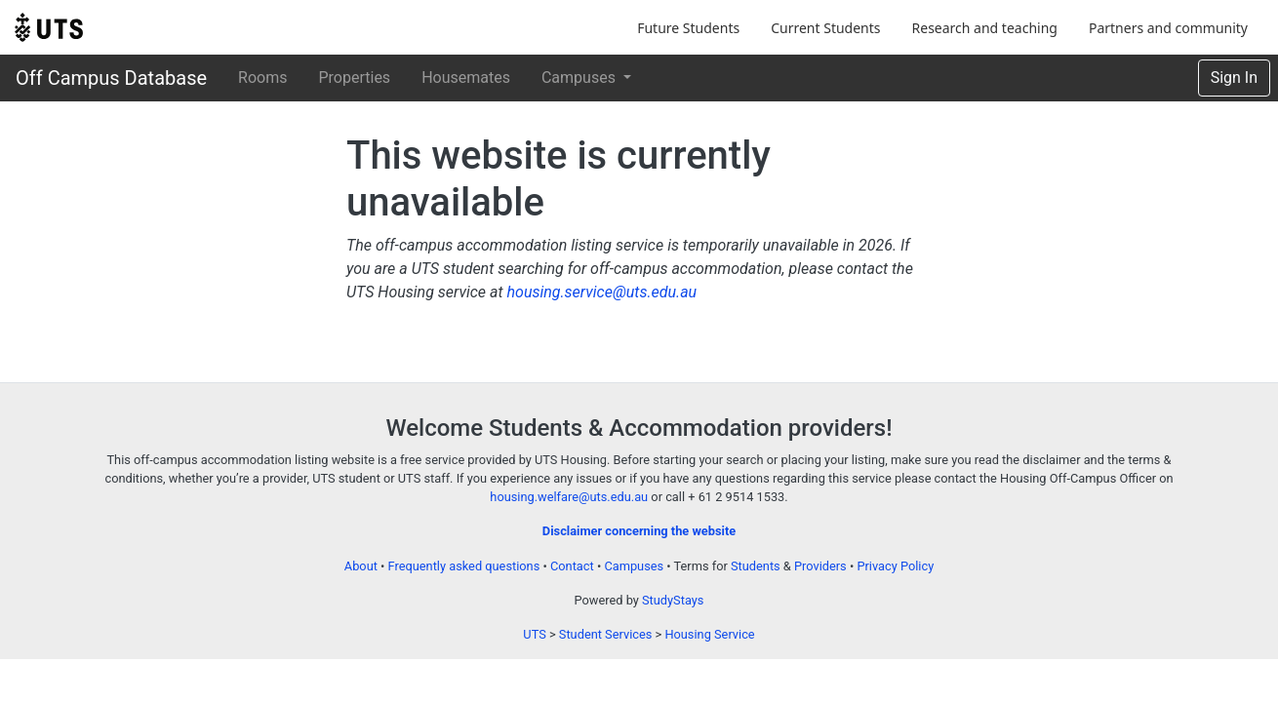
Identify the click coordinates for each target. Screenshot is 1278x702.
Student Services (606, 634)
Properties (354, 77)
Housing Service (709, 634)
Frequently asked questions (464, 566)
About (361, 566)
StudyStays (672, 600)
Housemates (465, 77)
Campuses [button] (580, 77)
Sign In (1234, 77)
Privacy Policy (895, 566)
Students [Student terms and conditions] (755, 566)
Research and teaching (985, 28)
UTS (534, 634)
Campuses (633, 566)
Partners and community (1168, 28)
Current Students (825, 28)
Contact (572, 566)
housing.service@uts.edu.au (601, 292)
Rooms (262, 77)
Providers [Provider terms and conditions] (820, 566)
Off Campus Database (111, 78)
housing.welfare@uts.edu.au (569, 496)
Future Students (688, 28)
